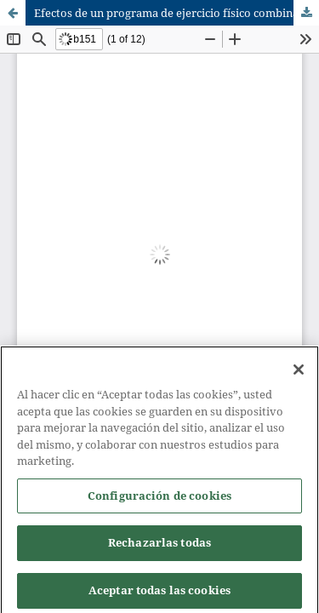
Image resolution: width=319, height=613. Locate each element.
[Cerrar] (298, 374)
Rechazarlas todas (159, 547)
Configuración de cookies (159, 499)
